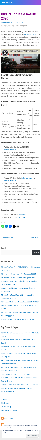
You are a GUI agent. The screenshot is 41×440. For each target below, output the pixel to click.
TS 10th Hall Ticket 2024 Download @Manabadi (18, 278)
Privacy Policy (6, 407)
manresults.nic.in (30, 34)
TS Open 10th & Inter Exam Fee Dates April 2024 (18, 274)
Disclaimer (5, 403)
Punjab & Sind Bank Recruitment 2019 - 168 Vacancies (20, 385)
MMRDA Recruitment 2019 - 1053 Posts (15, 374)
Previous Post (7, 238)
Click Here (21, 215)
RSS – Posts (7, 418)
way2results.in (7, 3)
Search (3, 248)
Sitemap (4, 399)
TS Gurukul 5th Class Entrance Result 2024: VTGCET (20, 302)
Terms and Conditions (9, 410)
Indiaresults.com (27, 178)
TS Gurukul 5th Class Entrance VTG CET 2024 (17, 319)
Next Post (35, 238)
